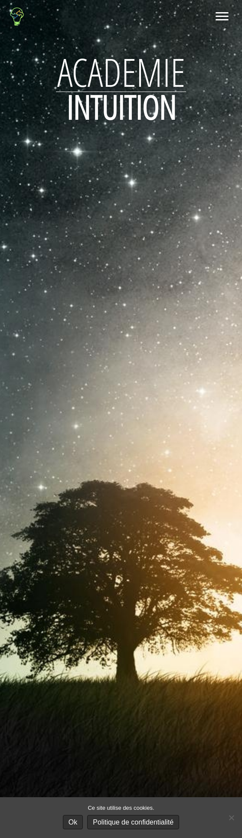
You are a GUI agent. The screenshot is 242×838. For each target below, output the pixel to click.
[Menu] (222, 16)
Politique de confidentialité (133, 822)
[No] (231, 817)
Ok (73, 822)
